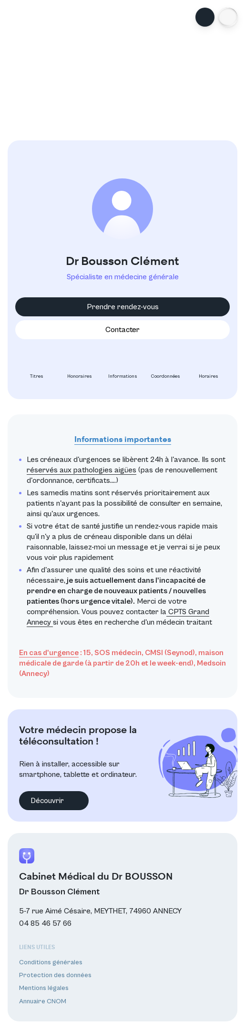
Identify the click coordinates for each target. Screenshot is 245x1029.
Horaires (208, 368)
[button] (227, 17)
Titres (36, 368)
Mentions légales (44, 988)
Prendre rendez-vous (123, 307)
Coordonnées (165, 368)
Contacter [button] (122, 329)
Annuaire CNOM (42, 1001)
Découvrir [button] (54, 800)
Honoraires (79, 368)
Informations (122, 368)
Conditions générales (50, 962)
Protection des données (55, 975)
